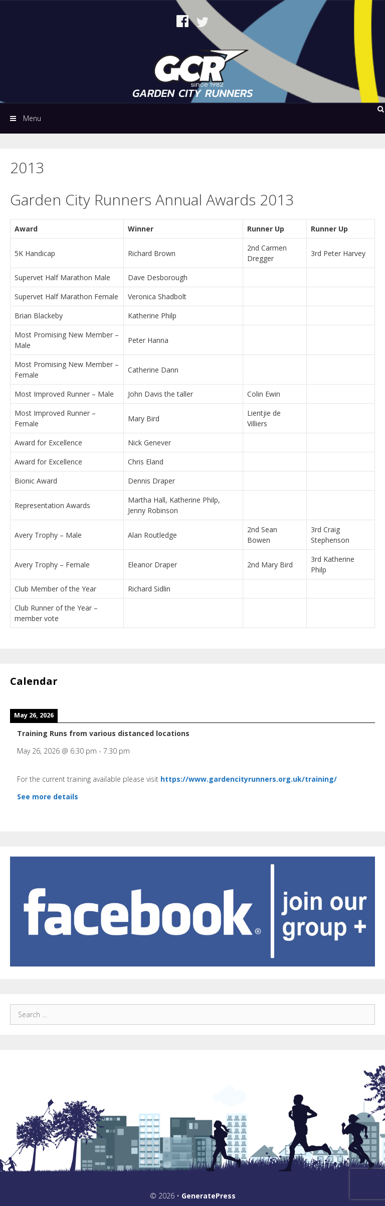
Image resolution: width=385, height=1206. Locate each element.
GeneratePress (208, 1195)
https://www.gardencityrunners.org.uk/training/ (248, 779)
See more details (47, 796)
